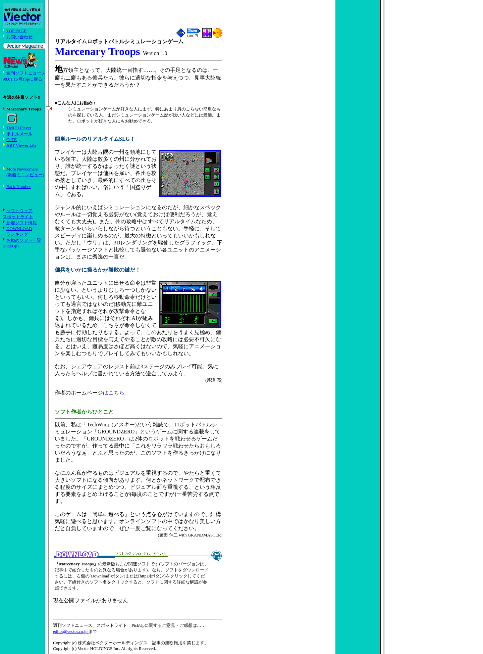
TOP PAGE (16, 30)
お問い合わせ (19, 36)
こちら (116, 392)
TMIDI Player (18, 127)
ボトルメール (19, 133)
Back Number (18, 186)
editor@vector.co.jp (71, 631)
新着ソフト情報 (21, 222)
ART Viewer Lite (21, 145)
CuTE (11, 139)
